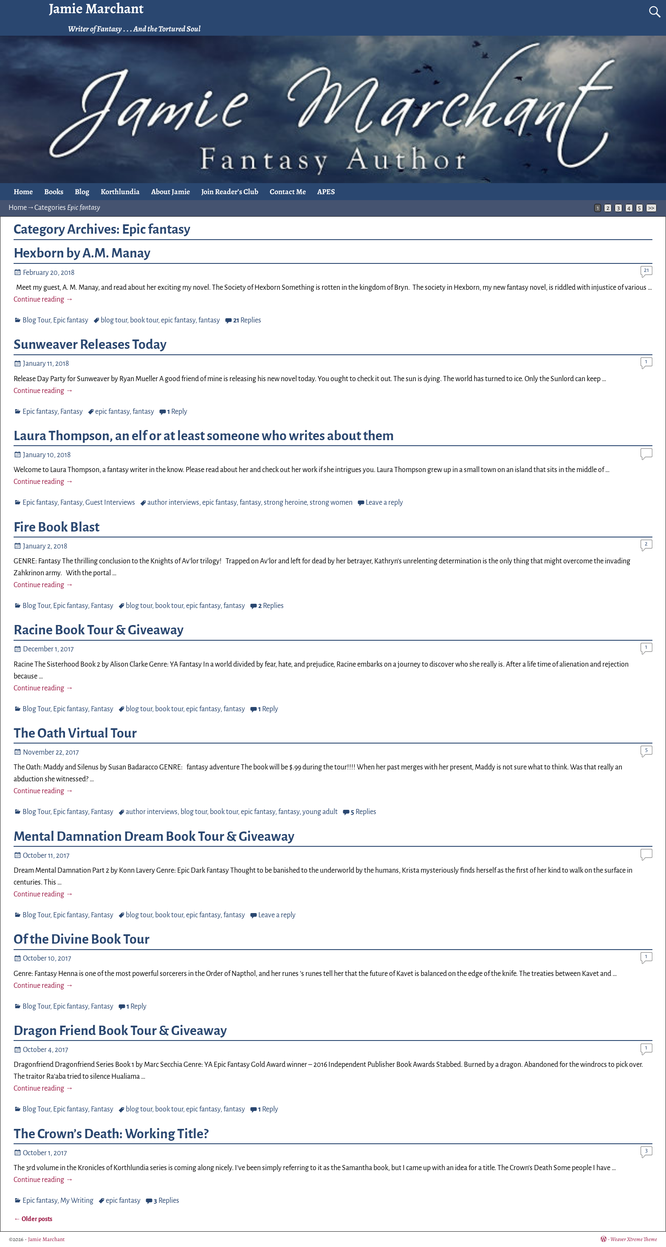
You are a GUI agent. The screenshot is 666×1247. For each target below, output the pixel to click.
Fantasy (71, 412)
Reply (177, 412)
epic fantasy (178, 320)
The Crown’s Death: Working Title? (111, 1134)
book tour (144, 320)
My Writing (76, 1201)
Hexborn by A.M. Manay (82, 253)
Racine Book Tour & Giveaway (98, 630)
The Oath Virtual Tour (75, 733)
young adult (320, 812)
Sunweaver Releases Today (90, 344)
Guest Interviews (110, 502)
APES (326, 192)
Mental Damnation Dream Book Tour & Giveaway (154, 836)
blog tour (114, 320)
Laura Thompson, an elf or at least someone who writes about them (204, 436)
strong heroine (285, 502)
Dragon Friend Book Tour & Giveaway (120, 1031)
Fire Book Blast (56, 527)
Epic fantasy (70, 320)
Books (53, 192)
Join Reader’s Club (229, 192)
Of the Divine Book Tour (82, 939)
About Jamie (170, 192)
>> (651, 208)
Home (23, 192)
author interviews (173, 502)
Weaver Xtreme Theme (633, 1239)
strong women (331, 502)
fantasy (209, 320)
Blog (82, 192)
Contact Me (288, 192)
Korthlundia (120, 192)
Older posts (33, 1219)
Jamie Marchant (46, 1239)
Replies (247, 320)
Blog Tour (36, 320)
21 (646, 270)
